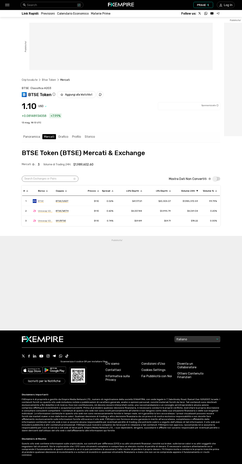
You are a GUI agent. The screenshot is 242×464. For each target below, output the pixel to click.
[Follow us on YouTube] (212, 13)
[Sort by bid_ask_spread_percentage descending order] (107, 191)
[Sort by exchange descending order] (43, 191)
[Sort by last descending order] (93, 191)
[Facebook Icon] (29, 356)
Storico (90, 136)
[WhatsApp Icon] (60, 356)
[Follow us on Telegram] (218, 13)
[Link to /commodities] (100, 13)
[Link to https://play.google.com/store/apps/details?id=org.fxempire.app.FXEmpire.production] (54, 371)
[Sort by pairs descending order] (61, 191)
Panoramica (31, 136)
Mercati (49, 136)
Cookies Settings (153, 370)
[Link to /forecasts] (48, 13)
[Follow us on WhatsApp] (206, 13)
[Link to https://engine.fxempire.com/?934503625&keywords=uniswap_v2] (42, 211)
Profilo (76, 136)
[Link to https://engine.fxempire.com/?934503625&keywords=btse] (38, 201)
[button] (7, 5)
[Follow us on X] (200, 13)
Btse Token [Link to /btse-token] (49, 80)
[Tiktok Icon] (66, 356)
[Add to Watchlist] (76, 95)
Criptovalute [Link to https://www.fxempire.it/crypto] (30, 80)
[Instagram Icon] (48, 356)
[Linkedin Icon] (34, 356)
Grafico (63, 136)
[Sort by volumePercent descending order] (210, 191)
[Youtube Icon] (41, 356)
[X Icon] (23, 356)
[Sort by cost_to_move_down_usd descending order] (163, 191)
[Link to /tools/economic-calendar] (73, 13)
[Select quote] (42, 106)
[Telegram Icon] (54, 356)
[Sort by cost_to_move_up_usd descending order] (134, 191)
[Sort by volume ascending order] (189, 191)
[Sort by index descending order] (25, 191)
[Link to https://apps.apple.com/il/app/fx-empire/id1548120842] (32, 371)
